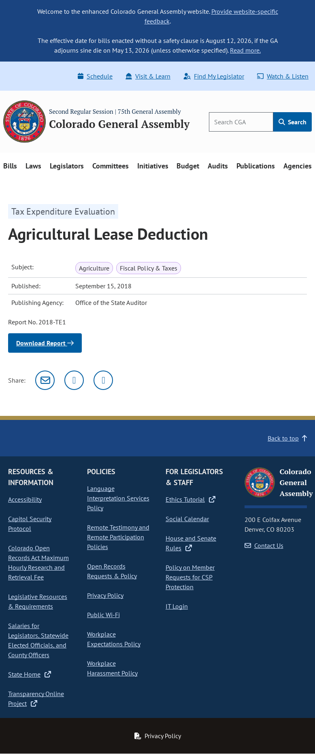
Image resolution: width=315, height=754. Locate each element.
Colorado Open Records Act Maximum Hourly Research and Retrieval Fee (38, 562)
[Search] (241, 122)
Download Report (45, 343)
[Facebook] (103, 380)
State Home (29, 674)
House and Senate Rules (191, 543)
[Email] (45, 380)
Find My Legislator (213, 76)
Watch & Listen (283, 76)
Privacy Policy (105, 595)
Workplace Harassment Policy (112, 668)
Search (292, 122)
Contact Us (264, 545)
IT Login (177, 606)
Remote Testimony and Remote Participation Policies (118, 537)
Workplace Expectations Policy (113, 639)
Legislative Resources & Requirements (37, 601)
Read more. (245, 50)
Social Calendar (187, 519)
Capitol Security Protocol (29, 523)
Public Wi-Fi (103, 615)
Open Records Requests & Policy (112, 571)
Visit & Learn (148, 76)
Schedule (95, 76)
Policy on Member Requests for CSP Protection (190, 577)
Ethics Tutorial (190, 499)
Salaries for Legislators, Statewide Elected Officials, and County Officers (38, 640)
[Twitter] (74, 380)
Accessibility (25, 499)
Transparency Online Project (36, 698)
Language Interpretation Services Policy (118, 498)
